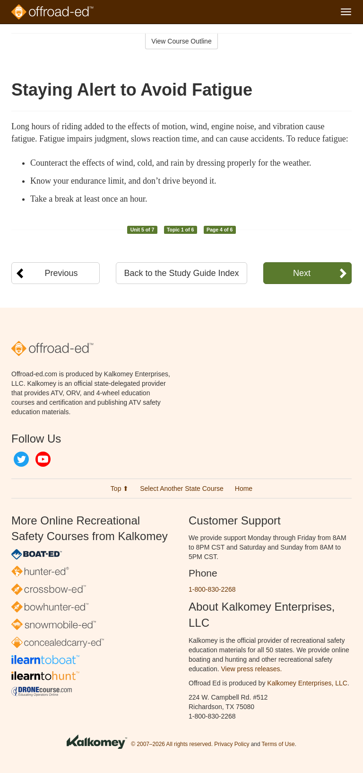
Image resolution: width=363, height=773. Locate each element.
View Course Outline (181, 41)
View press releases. (251, 669)
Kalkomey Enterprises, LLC (307, 683)
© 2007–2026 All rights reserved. (172, 744)
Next (302, 273)
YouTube (43, 459)
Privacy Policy (231, 744)
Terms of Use (278, 744)
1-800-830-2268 (212, 589)
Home (243, 488)
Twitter (21, 459)
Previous (61, 273)
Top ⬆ (120, 488)
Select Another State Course (182, 488)
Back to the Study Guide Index (181, 273)
